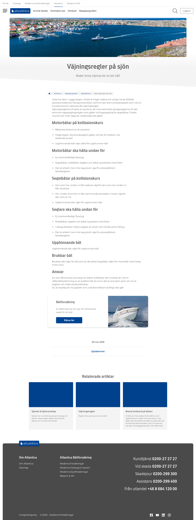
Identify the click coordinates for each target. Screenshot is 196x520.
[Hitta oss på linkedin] (163, 515)
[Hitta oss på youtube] (157, 515)
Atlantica (58, 3)
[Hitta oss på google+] (175, 515)
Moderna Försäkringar (72, 463)
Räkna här (69, 320)
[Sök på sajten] (175, 11)
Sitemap (23, 467)
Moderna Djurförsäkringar (37, 3)
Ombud (72, 11)
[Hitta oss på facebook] (151, 515)
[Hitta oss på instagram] (169, 515)
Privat (5, 3)
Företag (16, 3)
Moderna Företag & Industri (75, 467)
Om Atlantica (26, 463)
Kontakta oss (57, 11)
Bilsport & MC (73, 3)
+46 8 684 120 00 (162, 488)
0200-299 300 (165, 473)
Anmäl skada (40, 11)
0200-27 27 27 (164, 458)
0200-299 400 (165, 481)
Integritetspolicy (28, 515)
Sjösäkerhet (98, 351)
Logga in (187, 11)
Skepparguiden (88, 11)
